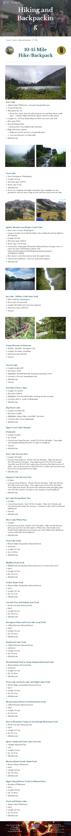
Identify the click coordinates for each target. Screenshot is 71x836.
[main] (35, 18)
